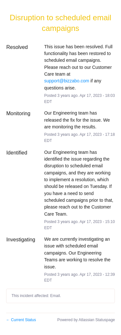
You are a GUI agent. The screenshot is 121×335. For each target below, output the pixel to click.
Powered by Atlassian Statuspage (86, 320)
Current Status (21, 320)
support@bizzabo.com (66, 80)
